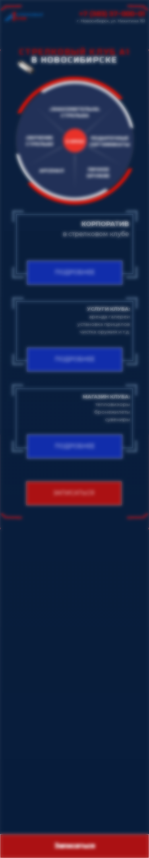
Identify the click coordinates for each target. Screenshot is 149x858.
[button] (74, 493)
